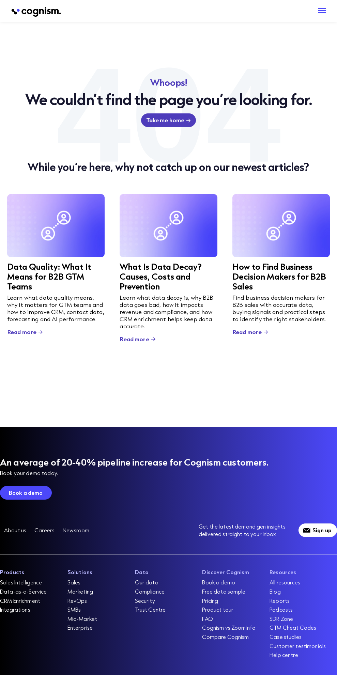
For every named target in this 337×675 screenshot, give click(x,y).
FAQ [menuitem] (207, 618)
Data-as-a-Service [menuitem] (23, 591)
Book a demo (26, 492)
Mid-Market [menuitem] (82, 618)
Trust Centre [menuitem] (150, 609)
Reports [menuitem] (280, 600)
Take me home (165, 120)
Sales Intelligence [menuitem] (21, 582)
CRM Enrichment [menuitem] (20, 600)
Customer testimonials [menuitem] (298, 645)
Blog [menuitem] (275, 591)
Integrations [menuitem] (15, 609)
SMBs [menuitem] (74, 609)
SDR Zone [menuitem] (281, 618)
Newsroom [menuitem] (76, 530)
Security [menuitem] (145, 600)
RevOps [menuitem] (77, 600)
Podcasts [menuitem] (281, 609)
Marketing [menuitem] (80, 591)
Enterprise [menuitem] (80, 627)
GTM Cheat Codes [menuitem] (293, 627)
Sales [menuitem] (74, 582)
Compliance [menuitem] (150, 591)
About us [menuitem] (15, 530)
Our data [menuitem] (146, 582)
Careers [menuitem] (44, 530)
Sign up (322, 530)
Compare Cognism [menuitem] (225, 636)
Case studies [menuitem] (286, 636)
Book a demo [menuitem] (218, 582)
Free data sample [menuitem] (223, 591)
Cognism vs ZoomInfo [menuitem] (229, 627)
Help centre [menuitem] (284, 654)
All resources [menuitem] (285, 582)
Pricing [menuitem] (210, 600)
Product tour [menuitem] (217, 609)
